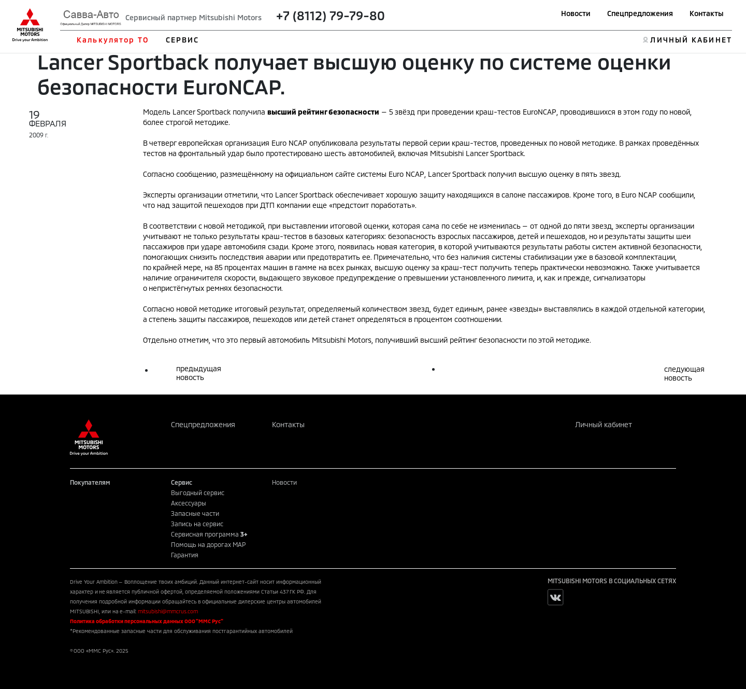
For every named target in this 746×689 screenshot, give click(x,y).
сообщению (196, 174)
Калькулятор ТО (113, 39)
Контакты (707, 13)
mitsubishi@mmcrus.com (168, 611)
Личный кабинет (603, 424)
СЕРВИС (182, 39)
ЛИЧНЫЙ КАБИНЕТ (690, 39)
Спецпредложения (640, 13)
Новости (576, 13)
